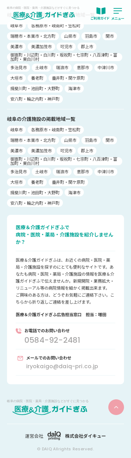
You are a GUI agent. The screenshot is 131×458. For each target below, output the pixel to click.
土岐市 (41, 67)
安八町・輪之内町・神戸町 (35, 99)
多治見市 (18, 67)
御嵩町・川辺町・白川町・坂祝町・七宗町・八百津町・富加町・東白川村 (63, 57)
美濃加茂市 (41, 46)
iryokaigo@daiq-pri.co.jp (62, 366)
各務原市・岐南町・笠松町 (55, 25)
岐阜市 (16, 25)
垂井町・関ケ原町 (68, 78)
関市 (109, 36)
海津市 (74, 88)
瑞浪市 (62, 67)
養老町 (37, 78)
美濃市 (16, 46)
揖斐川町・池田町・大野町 (35, 88)
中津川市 (105, 67)
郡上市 (87, 46)
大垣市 (16, 78)
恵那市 (83, 67)
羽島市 (91, 36)
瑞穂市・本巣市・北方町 (33, 36)
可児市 (66, 46)
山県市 (70, 36)
